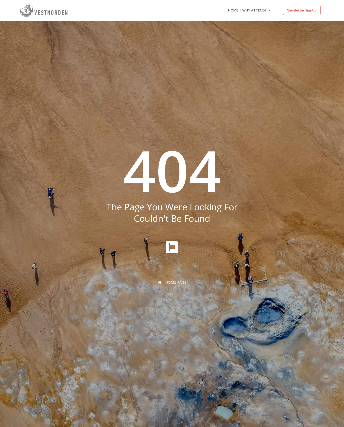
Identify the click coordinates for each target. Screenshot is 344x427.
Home (233, 10)
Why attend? (256, 10)
